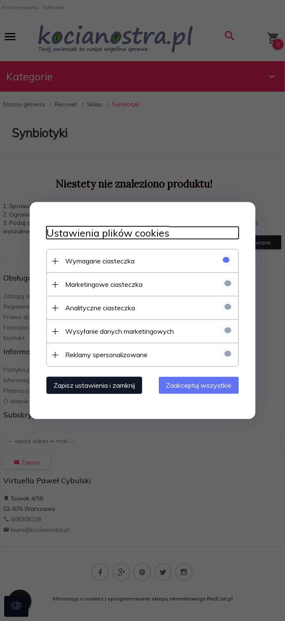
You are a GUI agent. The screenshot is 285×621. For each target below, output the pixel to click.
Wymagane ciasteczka (100, 261)
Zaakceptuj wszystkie (199, 385)
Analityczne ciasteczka (100, 308)
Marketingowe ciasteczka (103, 284)
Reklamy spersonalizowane (106, 354)
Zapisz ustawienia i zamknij (94, 385)
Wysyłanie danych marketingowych (119, 331)
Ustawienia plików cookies (107, 233)
